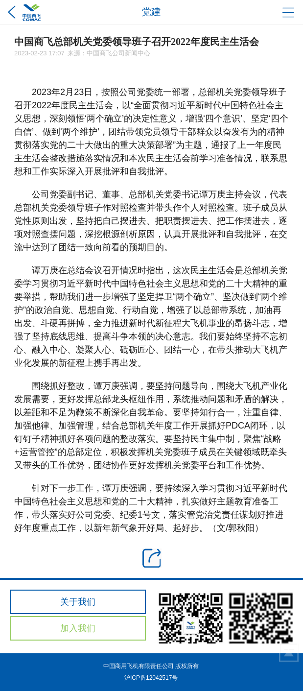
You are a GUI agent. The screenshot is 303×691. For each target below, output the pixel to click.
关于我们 (77, 602)
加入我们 (77, 628)
